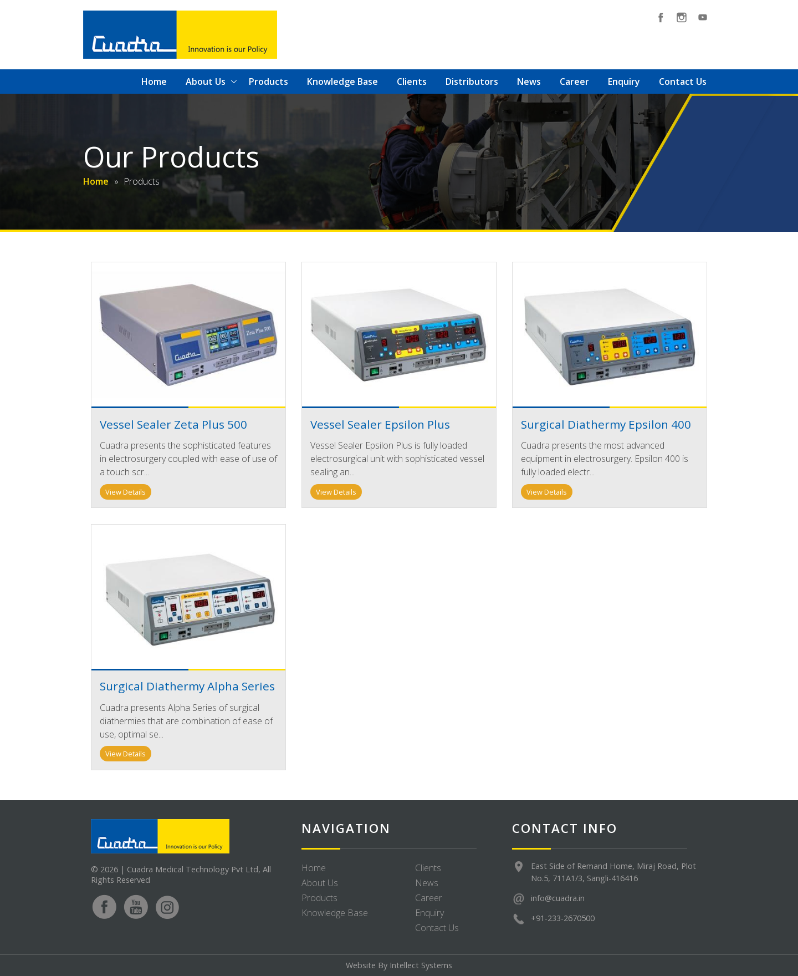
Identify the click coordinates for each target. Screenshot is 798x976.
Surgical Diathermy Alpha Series (187, 686)
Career (574, 81)
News (529, 81)
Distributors (472, 81)
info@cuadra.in (558, 898)
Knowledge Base (342, 81)
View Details (125, 492)
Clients (412, 81)
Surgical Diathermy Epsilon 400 (606, 424)
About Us (206, 81)
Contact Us (683, 81)
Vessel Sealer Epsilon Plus (380, 424)
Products (268, 81)
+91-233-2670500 (563, 918)
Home (154, 81)
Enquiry (624, 81)
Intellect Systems (421, 965)
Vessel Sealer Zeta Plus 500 (173, 424)
